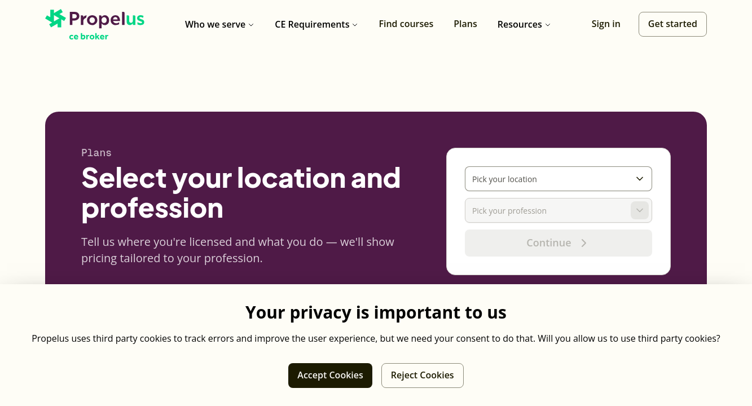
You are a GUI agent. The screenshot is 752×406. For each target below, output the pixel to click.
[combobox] (548, 178)
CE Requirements (316, 24)
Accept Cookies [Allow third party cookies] (330, 375)
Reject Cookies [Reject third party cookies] (422, 375)
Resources (524, 24)
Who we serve (219, 24)
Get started (672, 23)
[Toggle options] (640, 179)
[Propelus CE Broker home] (94, 24)
